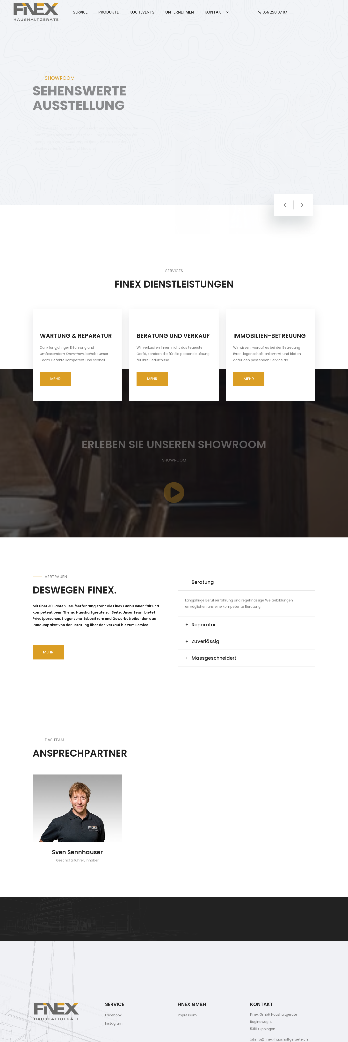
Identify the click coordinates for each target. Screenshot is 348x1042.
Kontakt (214, 12)
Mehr (55, 379)
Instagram (114, 1023)
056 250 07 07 (272, 12)
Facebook (113, 1015)
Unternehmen (179, 12)
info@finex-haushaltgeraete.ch (279, 1039)
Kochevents (142, 12)
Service (80, 12)
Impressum (187, 1015)
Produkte (108, 12)
